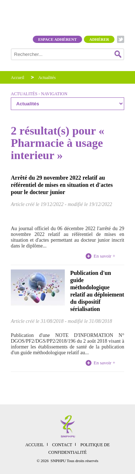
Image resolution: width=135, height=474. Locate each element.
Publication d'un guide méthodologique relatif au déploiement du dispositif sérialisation (97, 291)
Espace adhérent (57, 39)
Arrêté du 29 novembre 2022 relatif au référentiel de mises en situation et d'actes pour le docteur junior (62, 185)
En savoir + (104, 256)
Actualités (47, 77)
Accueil (17, 77)
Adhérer (99, 39)
